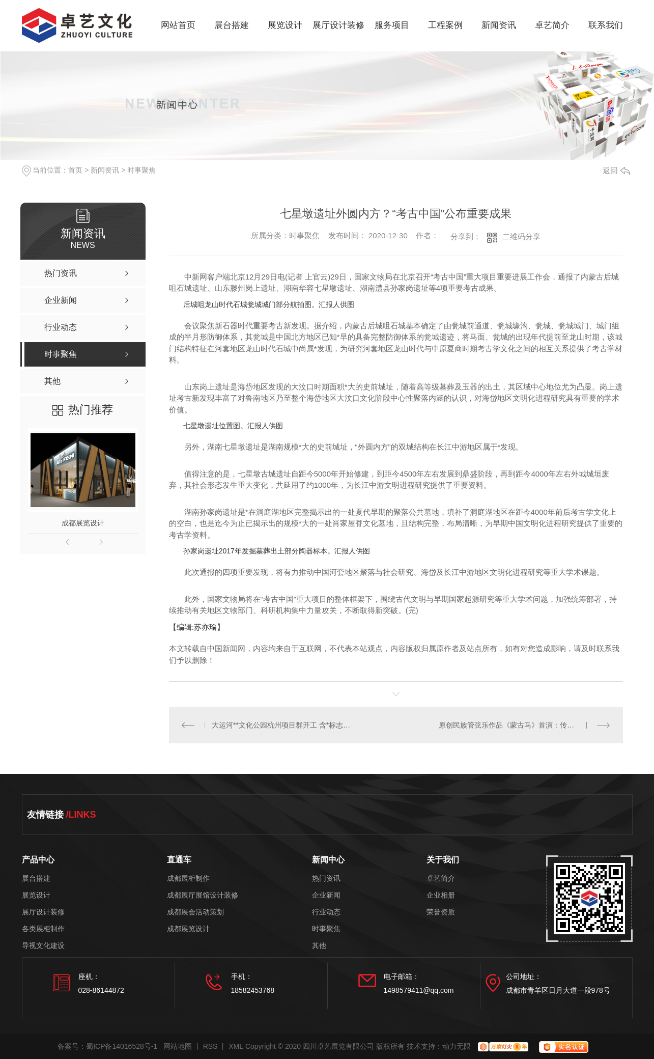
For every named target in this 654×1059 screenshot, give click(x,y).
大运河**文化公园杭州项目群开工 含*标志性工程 (282, 725)
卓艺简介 (552, 25)
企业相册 (440, 895)
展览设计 (285, 25)
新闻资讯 (498, 25)
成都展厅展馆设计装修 (202, 895)
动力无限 (456, 1046)
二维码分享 (521, 236)
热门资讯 (326, 878)
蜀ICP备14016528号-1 (121, 1046)
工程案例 (445, 25)
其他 (319, 946)
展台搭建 (231, 25)
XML (236, 1046)
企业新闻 (326, 895)
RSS (210, 1046)
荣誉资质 (440, 912)
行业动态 (326, 912)
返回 (616, 170)
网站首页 (178, 25)
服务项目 (392, 25)
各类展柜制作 (43, 929)
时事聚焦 (141, 170)
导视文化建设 (43, 946)
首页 (75, 170)
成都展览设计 (83, 523)
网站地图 (177, 1046)
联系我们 (605, 25)
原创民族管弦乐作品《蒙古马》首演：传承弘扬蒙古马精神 (524, 725)
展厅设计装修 (338, 25)
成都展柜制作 (188, 878)
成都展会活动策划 (195, 912)
